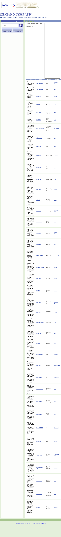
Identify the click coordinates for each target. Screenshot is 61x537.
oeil (55, 322)
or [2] (55, 96)
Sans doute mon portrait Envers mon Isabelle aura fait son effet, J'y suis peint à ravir (30, 494)
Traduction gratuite (20, 523)
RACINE (38, 155)
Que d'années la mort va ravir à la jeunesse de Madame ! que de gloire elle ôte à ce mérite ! (30, 222)
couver (55, 267)
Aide (14, 520)
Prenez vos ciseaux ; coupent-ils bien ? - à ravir (30, 119)
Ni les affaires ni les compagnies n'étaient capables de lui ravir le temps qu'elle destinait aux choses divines (30, 401)
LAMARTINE (39, 255)
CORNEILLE (39, 83)
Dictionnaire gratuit (30, 523)
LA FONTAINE (40, 267)
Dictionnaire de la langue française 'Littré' (12, 21)
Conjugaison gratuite (41, 523)
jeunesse (56, 377)
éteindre (56, 354)
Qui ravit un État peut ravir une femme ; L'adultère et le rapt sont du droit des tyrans (30, 389)
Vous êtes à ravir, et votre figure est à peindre (30, 146)
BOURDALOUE (40, 128)
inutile (55, 278)
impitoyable (57, 365)
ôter (55, 222)
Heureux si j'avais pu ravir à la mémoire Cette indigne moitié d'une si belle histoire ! (30, 333)
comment (56, 255)
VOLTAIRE (39, 112)
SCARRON (39, 494)
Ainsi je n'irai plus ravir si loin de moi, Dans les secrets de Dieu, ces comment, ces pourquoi (30, 256)
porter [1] (56, 128)
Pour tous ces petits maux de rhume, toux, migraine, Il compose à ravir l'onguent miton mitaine (30, 468)
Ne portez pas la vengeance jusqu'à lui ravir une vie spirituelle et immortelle (30, 128)
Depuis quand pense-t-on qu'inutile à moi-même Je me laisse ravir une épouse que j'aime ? (30, 278)
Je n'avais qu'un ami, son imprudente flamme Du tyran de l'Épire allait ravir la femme (30, 211)
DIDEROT (38, 120)
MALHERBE (39, 428)
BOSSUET (39, 222)
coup (55, 179)
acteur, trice (55, 233)
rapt (55, 389)
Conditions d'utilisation (7, 520)
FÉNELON (39, 138)
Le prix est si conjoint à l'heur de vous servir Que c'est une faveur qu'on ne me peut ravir (30, 167)
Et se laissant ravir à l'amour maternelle (30, 89)
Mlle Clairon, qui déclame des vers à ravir (30, 112)
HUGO (38, 291)
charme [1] (56, 428)
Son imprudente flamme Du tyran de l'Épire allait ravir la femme (30, 189)
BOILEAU (38, 96)
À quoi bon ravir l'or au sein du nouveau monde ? (30, 96)
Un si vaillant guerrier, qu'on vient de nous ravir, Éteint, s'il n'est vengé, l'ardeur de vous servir (30, 354)
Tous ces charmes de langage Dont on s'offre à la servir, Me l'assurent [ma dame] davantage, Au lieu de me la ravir (30, 428)
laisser (55, 291)
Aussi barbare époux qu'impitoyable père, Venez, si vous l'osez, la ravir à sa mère (30, 365)
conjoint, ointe (56, 167)
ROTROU (38, 167)
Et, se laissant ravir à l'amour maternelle (30, 83)
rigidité (56, 507)
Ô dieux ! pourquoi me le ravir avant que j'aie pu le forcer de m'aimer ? (30, 138)
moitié (55, 312)
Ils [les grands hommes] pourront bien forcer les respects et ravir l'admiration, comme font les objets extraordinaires (30, 481)
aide (55, 244)
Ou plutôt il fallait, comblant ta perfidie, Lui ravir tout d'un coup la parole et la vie (30, 155)
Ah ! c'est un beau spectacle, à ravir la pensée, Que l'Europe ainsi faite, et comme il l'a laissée (30, 291)
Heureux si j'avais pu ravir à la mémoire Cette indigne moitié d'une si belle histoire (30, 302)
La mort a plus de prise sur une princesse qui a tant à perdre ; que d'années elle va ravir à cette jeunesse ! (30, 377)
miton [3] (56, 468)
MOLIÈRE (38, 146)
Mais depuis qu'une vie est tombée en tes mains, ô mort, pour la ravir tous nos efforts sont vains (30, 441)
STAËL (38, 200)
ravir (55, 89)
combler (56, 155)
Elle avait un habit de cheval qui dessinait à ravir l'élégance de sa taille (30, 200)
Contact (18, 520)
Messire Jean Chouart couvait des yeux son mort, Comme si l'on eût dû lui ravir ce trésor (30, 267)
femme (55, 189)
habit (55, 200)
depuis (55, 441)
